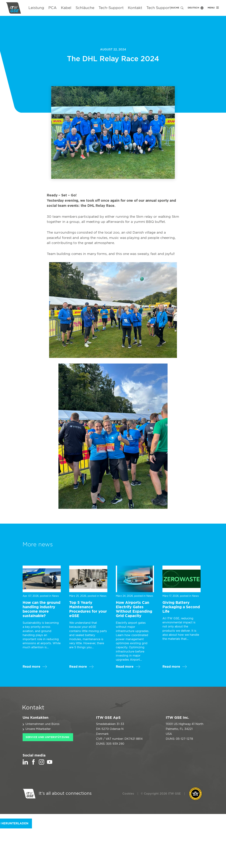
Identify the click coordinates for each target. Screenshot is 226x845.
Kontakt (135, 8)
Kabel (66, 8)
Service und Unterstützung (47, 737)
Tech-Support (111, 8)
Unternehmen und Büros (42, 724)
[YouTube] (49, 763)
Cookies (128, 793)
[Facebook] (33, 763)
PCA (52, 8)
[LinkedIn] (25, 763)
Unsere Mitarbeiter (38, 729)
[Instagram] (41, 763)
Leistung (36, 8)
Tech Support (158, 8)
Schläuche (85, 8)
